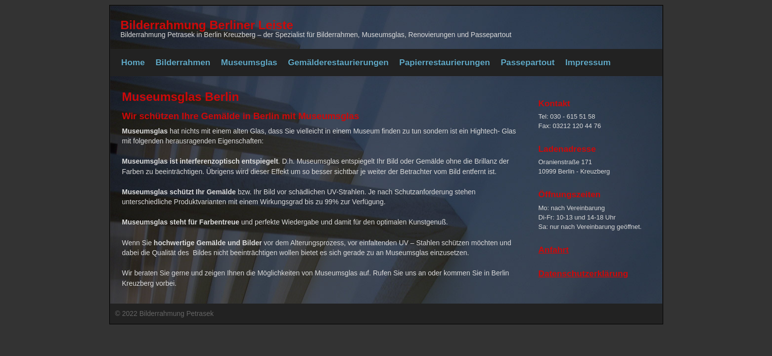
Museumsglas (249, 62)
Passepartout (527, 62)
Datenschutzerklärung (584, 273)
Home (133, 62)
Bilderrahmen (182, 62)
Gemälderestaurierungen (338, 62)
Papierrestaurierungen (444, 62)
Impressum (588, 62)
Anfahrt (554, 250)
